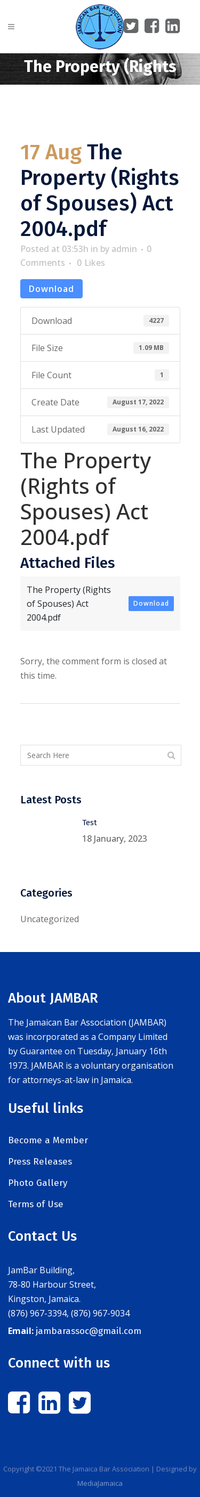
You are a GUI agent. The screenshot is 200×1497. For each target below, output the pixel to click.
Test (89, 822)
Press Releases (40, 1161)
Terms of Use (35, 1204)
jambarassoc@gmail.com (88, 1331)
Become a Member (48, 1140)
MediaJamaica (100, 1483)
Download (51, 289)
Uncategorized (49, 919)
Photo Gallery (37, 1183)
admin (124, 249)
